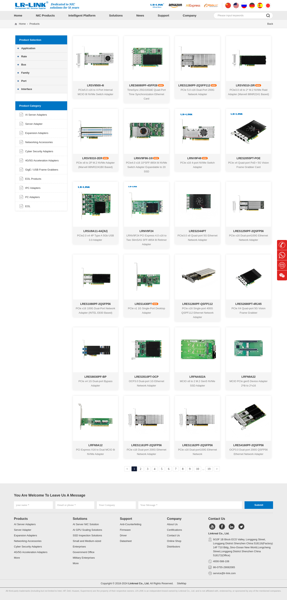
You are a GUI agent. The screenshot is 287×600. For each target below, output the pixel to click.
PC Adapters (32, 197)
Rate (24, 56)
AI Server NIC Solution (86, 524)
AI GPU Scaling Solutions (87, 529)
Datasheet (126, 541)
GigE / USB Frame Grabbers (41, 169)
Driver (123, 535)
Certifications (174, 529)
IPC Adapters (33, 187)
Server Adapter (34, 123)
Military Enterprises (84, 557)
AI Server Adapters (36, 114)
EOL (27, 206)
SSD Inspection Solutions (87, 535)
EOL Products (33, 178)
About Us (172, 524)
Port (24, 80)
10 (199, 468)
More (17, 557)
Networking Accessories (39, 142)
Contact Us (173, 535)
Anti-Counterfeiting (130, 524)
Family (25, 72)
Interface (26, 89)
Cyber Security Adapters (39, 151)
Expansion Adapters (36, 133)
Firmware (125, 529)
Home (22, 23)
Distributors (173, 546)
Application (28, 48)
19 (211, 468)
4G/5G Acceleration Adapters (42, 160)
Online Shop (174, 541)
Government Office (83, 552)
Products (35, 23)
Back (270, 23)
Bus (23, 64)
